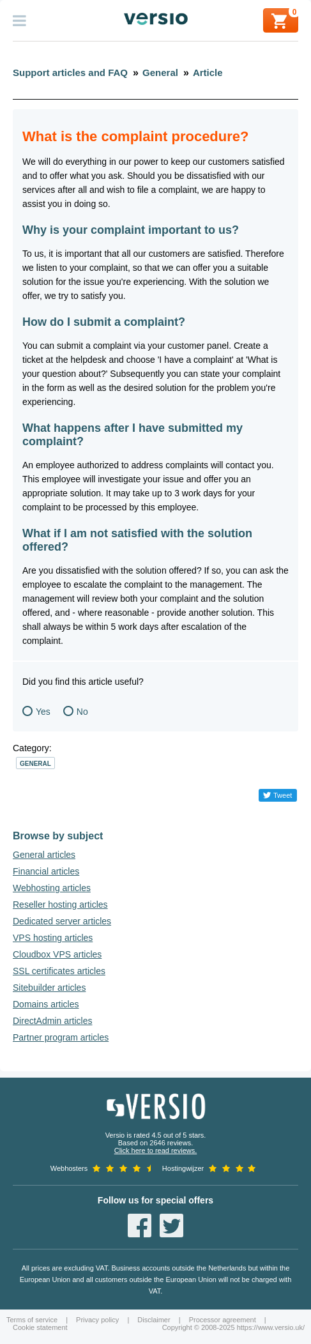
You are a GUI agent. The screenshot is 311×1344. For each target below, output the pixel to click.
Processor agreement (222, 1320)
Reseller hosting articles (60, 904)
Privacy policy (97, 1320)
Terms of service (31, 1320)
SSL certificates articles (59, 971)
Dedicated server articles (62, 921)
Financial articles (46, 871)
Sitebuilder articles (49, 987)
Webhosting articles (52, 888)
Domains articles (46, 1004)
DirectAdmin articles (52, 1021)
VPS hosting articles (53, 938)
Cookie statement (40, 1327)
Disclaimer (153, 1320)
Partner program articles (61, 1037)
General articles (44, 855)
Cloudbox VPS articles (57, 954)
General (35, 763)
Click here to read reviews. (155, 1150)
